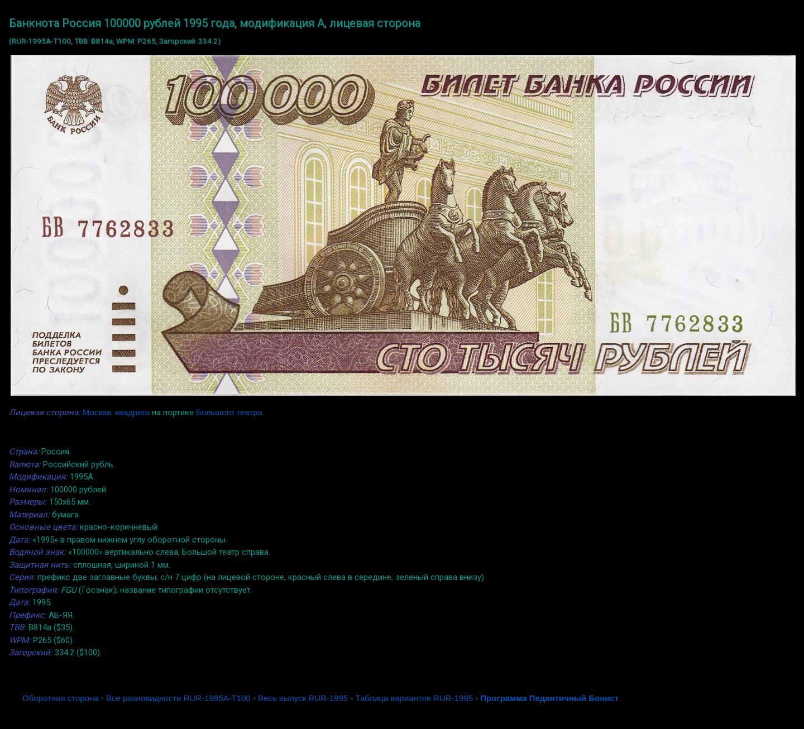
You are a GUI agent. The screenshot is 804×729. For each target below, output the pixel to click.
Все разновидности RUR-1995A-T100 (178, 698)
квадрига (132, 412)
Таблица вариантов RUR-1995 (414, 698)
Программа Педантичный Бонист (549, 698)
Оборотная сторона (60, 698)
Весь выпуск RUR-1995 (303, 698)
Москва (97, 412)
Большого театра (229, 412)
